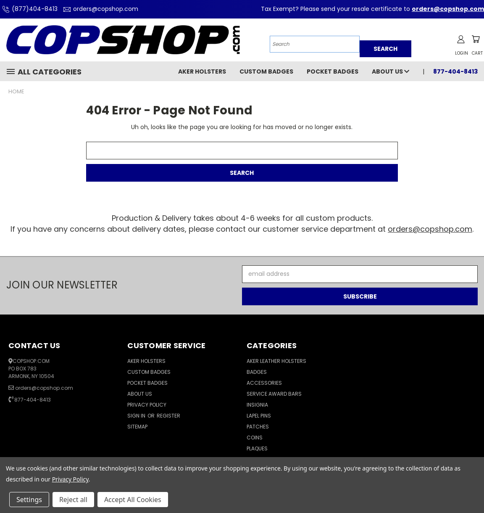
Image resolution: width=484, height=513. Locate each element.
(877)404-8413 (29, 9)
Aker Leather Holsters (276, 361)
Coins (255, 437)
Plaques (257, 448)
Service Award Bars (274, 393)
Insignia (257, 404)
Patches (258, 426)
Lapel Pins (259, 415)
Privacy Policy (146, 404)
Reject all (73, 499)
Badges (257, 371)
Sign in (137, 415)
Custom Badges (266, 71)
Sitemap (137, 426)
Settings (29, 499)
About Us (390, 71)
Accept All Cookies (132, 499)
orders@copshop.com (99, 9)
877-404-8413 (455, 71)
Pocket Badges (332, 71)
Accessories (264, 382)
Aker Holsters (202, 71)
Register (168, 415)
